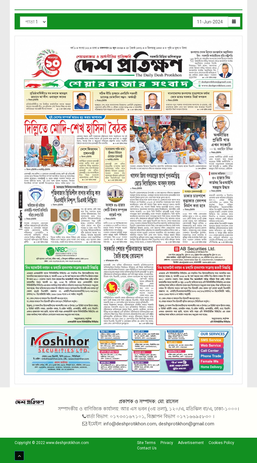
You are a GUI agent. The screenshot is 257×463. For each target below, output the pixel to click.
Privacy (166, 443)
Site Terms (146, 443)
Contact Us (147, 448)
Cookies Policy (221, 443)
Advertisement (191, 443)
